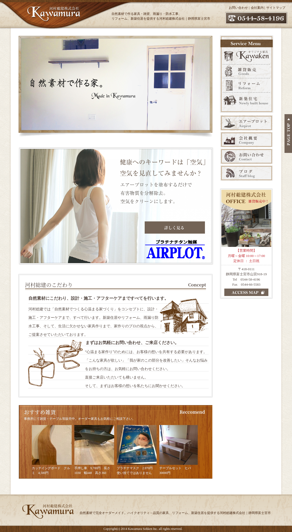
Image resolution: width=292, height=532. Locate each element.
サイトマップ (275, 8)
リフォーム (246, 85)
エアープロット (246, 123)
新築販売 (246, 103)
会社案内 (257, 8)
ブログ (246, 173)
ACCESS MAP (246, 292)
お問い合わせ (238, 8)
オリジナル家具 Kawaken (246, 55)
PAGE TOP (288, 133)
